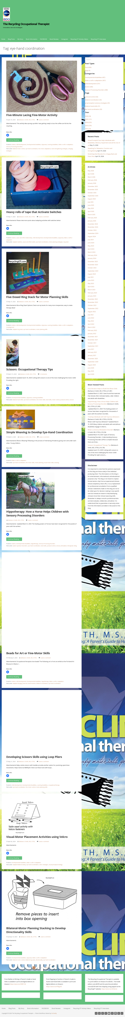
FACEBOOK (43, 39)
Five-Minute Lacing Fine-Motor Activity (31, 115)
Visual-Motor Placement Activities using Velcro (37, 837)
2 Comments (43, 374)
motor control (56, 400)
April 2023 (91, 287)
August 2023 (92, 274)
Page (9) (87, 70)
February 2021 (92, 352)
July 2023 (90, 277)
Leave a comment (44, 120)
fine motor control (31, 787)
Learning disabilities (52, 144)
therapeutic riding (72, 546)
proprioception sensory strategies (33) (97, 103)
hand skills (48, 400)
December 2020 (93, 359)
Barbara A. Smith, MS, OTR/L (27, 120)
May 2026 (91, 171)
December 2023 (93, 261)
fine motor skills (41, 400)
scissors (71, 400)
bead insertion (32, 683)
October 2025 (92, 193)
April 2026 (91, 174)
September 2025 (93, 196)
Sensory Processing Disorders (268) (96, 90)
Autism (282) (89, 87)
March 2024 (91, 252)
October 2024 (92, 230)
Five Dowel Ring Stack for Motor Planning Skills (37, 297)
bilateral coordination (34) (93, 100)
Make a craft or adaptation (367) (95, 80)
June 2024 (91, 243)
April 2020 (91, 374)
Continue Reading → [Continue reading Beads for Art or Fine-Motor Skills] (14, 677)
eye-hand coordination (32, 148)
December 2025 (93, 186)
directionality (39, 960)
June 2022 (91, 318)
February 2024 (92, 255)
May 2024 (91, 246)
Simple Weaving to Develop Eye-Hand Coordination (39, 432)
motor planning (39, 462)
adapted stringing (17, 683)
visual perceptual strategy (55, 864)
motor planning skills (41, 329)
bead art (25, 683)
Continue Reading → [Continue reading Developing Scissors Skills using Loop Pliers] (14, 780)
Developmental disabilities (34, 144)
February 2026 (92, 180)
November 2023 (93, 265)
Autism (14, 144)
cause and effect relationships (24, 238)
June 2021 (91, 349)
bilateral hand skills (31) (92, 106)
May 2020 (91, 371)
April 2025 (91, 211)
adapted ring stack (18, 329)
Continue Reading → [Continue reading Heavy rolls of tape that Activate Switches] (14, 233)
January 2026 (92, 183)
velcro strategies (43, 864)
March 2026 (91, 177)
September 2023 (93, 271)
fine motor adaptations (44, 148)
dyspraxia (44, 144)
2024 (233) (88, 122)
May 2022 (91, 321)
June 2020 (91, 368)
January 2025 (92, 221)
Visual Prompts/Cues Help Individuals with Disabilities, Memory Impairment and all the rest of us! (104, 142)
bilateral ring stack (30, 960)
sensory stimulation (61, 546)
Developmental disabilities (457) (95, 77)
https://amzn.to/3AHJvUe (109, 989)
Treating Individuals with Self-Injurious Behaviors (103, 417)
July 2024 (90, 240)
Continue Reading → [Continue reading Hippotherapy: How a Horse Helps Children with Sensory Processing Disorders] (14, 539)
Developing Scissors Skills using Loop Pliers (34, 757)
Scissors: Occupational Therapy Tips (29, 369)
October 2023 (92, 268)
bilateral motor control (19, 148)
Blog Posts (11, 39)
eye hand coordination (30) (93, 109)
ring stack (66, 242)
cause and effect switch (29, 242)
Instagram (64, 39)
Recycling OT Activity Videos (79, 39)
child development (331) (92, 84)
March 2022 (91, 327)
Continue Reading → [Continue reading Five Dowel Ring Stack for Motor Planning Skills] (14, 321)
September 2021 (93, 346)
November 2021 (93, 340)
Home (3, 39)
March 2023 (91, 290)
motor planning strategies (56, 242)
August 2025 (92, 199)
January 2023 (92, 296)
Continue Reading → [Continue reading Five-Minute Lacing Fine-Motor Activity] (14, 140)
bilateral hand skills (18, 400)
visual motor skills (49, 462)
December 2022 (93, 299)
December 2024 (93, 224)
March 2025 (91, 214)
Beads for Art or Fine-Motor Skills (28, 653)
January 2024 (92, 258)
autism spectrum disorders (20, 546)
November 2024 (93, 227)
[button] (7, 135)
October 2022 (92, 305)
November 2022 (93, 302)
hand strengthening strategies (60, 148)
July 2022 (90, 315)
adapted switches (17, 242)
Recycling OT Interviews (98, 39)
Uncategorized (10, 327)
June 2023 (91, 280)
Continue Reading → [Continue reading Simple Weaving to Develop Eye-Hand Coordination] (14, 456)
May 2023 (91, 283)
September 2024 (93, 233)
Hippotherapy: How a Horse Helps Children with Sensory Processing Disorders (37, 513)
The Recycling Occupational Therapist (26, 24)
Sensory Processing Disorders (14, 146)
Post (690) (88, 67)
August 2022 (92, 312)
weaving (56, 462)
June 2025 (91, 205)
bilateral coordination (42, 683)
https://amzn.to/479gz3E (54, 986)
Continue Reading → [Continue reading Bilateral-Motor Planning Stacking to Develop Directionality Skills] (14, 953)
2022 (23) (88, 129)
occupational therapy (54, 785)
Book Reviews (54, 39)
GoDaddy (54, 1013)
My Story (20, 39)
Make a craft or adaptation (66, 144)
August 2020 (92, 365)
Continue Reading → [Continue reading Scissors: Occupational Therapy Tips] (14, 393)
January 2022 (92, 333)
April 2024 (91, 249)
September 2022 (93, 308)
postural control (64, 400)
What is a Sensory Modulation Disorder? (100, 430)
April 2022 (91, 324)
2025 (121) (88, 119)
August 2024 (92, 236)
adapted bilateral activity (19, 864)
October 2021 (92, 343)
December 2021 (93, 337)
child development (21, 144)
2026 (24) (88, 116)
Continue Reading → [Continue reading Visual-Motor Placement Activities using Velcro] (14, 858)
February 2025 (92, 218)
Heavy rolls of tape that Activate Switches (33, 212)
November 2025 (93, 189)
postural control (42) (91, 97)
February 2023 (92, 293)
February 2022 (92, 330)
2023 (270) (88, 125)
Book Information (31, 39)
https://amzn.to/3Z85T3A (18, 984)
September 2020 (93, 362)
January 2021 (92, 355)
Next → (47, 968)
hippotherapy (34, 543)
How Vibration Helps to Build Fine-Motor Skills (102, 389)
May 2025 (91, 208)
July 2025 (90, 202)
